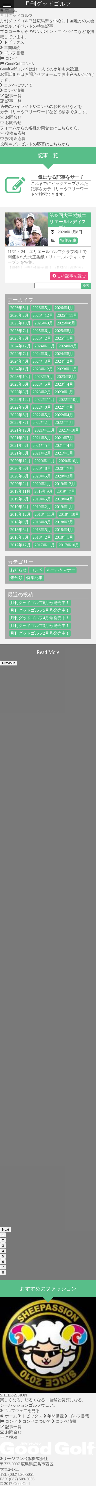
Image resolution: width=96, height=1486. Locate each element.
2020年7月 (64, 468)
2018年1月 (64, 537)
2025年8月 (66, 323)
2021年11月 (45, 430)
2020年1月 (42, 484)
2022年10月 (69, 399)
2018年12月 (20, 514)
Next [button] (5, 1229)
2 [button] (3, 1240)
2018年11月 (45, 514)
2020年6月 (19, 476)
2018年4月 (64, 529)
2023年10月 (20, 376)
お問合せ (11, 117)
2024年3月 (42, 361)
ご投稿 (8, 1437)
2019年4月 (64, 499)
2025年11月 (67, 315)
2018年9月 (19, 522)
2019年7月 (66, 491)
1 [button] (3, 1235)
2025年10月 (20, 323)
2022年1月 (64, 422)
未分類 (16, 577)
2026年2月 (19, 315)
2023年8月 (66, 376)
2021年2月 (42, 453)
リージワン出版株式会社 (24, 1458)
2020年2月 (19, 484)
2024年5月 (64, 353)
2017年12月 (20, 545)
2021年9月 (19, 438)
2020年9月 (19, 468)
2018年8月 (42, 522)
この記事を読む (69, 276)
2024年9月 (68, 346)
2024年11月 (45, 346)
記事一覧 (11, 96)
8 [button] (3, 1272)
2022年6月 (19, 415)
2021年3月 (19, 453)
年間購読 (10, 47)
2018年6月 (19, 529)
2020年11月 (45, 461)
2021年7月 (64, 438)
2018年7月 (64, 522)
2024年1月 (19, 369)
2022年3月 (19, 422)
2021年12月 (20, 430)
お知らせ (18, 570)
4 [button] (3, 1251)
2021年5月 (42, 445)
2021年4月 (64, 445)
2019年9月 (43, 491)
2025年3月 (19, 338)
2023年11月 (67, 369)
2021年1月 (64, 453)
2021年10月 (69, 430)
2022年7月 (64, 407)
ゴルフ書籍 (12, 53)
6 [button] (3, 1262)
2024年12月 (20, 346)
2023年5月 (42, 384)
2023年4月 (64, 384)
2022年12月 (20, 399)
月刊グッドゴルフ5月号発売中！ (40, 610)
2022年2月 (42, 422)
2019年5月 (42, 499)
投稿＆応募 (13, 133)
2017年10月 (69, 545)
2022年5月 (42, 415)
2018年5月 (42, 529)
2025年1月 (64, 338)
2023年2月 (42, 392)
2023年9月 (44, 376)
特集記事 (68, 240)
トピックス (12, 42)
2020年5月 (42, 476)
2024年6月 (42, 353)
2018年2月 (42, 537)
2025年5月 (64, 331)
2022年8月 (42, 407)
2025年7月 (19, 331)
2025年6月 (42, 331)
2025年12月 (43, 315)
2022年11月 (45, 399)
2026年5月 (42, 308)
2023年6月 (19, 384)
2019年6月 (19, 499)
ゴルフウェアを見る (20, 1410)
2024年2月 (64, 361)
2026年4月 (64, 308)
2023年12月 (43, 369)
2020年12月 (20, 461)
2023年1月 (64, 392)
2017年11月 (45, 545)
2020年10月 (69, 461)
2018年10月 (69, 514)
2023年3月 (19, 392)
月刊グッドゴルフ (16, 15)
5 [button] (3, 1256)
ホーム (8, 1416)
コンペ (8, 58)
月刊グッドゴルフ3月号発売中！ (40, 625)
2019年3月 (19, 507)
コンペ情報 (12, 90)
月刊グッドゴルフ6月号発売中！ (40, 602)
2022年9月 (19, 407)
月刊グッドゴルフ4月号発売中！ (40, 618)
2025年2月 (42, 338)
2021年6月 (19, 445)
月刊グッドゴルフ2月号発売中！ (40, 633)
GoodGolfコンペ (17, 63)
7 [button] (3, 1267)
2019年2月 (42, 507)
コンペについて (16, 85)
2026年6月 (19, 308)
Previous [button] (8, 663)
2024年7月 (19, 353)
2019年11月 (20, 491)
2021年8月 (42, 438)
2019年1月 (64, 507)
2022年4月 (64, 415)
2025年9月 (44, 323)
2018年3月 (19, 537)
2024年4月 (19, 361)
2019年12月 (65, 484)
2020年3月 (64, 476)
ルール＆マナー (61, 570)
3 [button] (3, 1246)
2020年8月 (42, 468)
